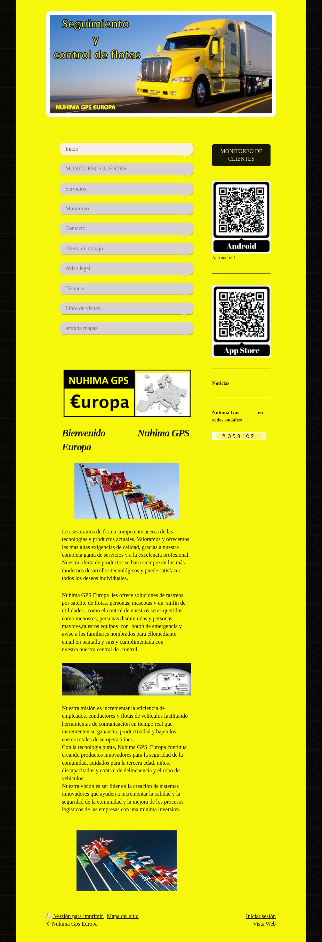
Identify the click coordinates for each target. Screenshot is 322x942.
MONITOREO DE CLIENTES (241, 155)
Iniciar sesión (261, 916)
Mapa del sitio (123, 916)
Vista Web (264, 924)
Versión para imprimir (75, 916)
